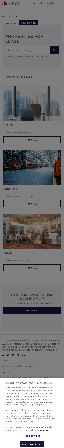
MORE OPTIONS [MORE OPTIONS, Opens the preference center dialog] (32, 440)
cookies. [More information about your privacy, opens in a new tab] (44, 434)
